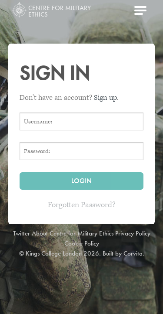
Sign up (105, 97)
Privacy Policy (132, 233)
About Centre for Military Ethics (72, 233)
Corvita (133, 253)
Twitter (21, 233)
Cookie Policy (81, 243)
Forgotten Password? (82, 205)
